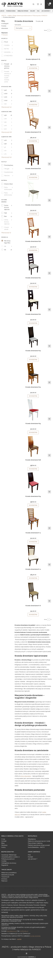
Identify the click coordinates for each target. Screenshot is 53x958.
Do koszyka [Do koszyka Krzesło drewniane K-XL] (33, 141)
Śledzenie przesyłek (7, 875)
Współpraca (32, 839)
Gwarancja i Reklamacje (8, 855)
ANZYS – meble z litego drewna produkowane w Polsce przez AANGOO (24, 15)
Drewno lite (7, 184)
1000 (5, 93)
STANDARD (8, 55)
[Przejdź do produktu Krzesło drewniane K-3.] (33, 519)
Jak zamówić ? (32, 859)
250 (5, 104)
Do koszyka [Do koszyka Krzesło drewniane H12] (33, 323)
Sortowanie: (18, 24)
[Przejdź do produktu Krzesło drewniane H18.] (33, 446)
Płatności (4, 881)
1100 (5, 97)
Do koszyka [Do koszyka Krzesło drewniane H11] (33, 286)
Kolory (3, 847)
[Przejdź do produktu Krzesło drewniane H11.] (33, 264)
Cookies (3, 861)
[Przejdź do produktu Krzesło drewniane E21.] (33, 191)
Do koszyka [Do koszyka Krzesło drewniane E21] (33, 214)
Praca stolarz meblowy (35, 843)
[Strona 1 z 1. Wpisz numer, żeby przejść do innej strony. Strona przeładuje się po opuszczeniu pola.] (48, 30)
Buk (5, 216)
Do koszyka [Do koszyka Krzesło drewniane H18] (33, 469)
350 (5, 122)
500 (5, 129)
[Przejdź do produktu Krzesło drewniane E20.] (33, 155)
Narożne (7, 175)
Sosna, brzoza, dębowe (6, 207)
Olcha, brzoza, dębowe (6, 222)
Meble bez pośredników (9, 872)
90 (5, 147)
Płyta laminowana (8, 194)
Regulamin (4, 865)
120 (5, 150)
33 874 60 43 (24, 931)
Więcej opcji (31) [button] (6, 107)
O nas (3, 839)
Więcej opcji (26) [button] (6, 132)
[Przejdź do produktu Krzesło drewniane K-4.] (33, 555)
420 (5, 140)
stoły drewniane (26, 776)
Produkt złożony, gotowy (7, 66)
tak (5, 246)
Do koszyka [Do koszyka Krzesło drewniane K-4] (33, 578)
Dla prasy (4, 845)
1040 (5, 100)
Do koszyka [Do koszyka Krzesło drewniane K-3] (33, 541)
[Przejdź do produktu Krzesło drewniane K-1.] (33, 82)
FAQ (29, 855)
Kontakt (3, 841)
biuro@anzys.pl (12, 931)
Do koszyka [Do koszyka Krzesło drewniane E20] (33, 177)
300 (5, 118)
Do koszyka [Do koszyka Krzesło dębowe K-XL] (33, 68)
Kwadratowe (8, 172)
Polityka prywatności (8, 859)
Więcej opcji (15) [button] (6, 157)
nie (5, 250)
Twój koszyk (5, 877)
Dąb (5, 213)
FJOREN (6, 45)
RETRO (6, 49)
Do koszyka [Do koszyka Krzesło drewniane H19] (33, 505)
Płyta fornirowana (8, 188)
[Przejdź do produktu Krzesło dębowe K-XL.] (33, 45)
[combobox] (23, 28)
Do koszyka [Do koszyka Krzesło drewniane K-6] (33, 614)
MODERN (7, 52)
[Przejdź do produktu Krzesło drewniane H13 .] (33, 337)
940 (5, 90)
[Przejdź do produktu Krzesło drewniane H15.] (33, 410)
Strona (45, 30)
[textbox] (23, 28)
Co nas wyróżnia (35, 936)
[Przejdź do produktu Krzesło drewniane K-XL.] (33, 118)
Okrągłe (6, 169)
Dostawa (4, 879)
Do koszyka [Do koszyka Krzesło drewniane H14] (33, 396)
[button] (49, 4)
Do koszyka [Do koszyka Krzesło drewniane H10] (33, 250)
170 (5, 154)
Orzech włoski (6, 228)
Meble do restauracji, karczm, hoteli (39, 841)
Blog (2, 843)
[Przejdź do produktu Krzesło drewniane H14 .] (33, 373)
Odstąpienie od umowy (8, 863)
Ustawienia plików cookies (9, 857)
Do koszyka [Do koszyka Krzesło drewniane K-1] (33, 104)
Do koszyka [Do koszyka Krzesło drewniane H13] (33, 359)
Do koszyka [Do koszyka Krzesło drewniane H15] (33, 432)
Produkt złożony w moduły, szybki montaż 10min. (7, 77)
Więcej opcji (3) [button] (6, 232)
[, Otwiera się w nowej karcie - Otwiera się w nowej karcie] (26, 953)
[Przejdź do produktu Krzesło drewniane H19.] (33, 482)
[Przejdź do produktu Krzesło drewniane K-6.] (33, 592)
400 (5, 125)
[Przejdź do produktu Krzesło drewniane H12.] (33, 300)
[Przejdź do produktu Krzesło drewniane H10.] (33, 227)
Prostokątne (8, 165)
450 (5, 115)
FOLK (6, 42)
